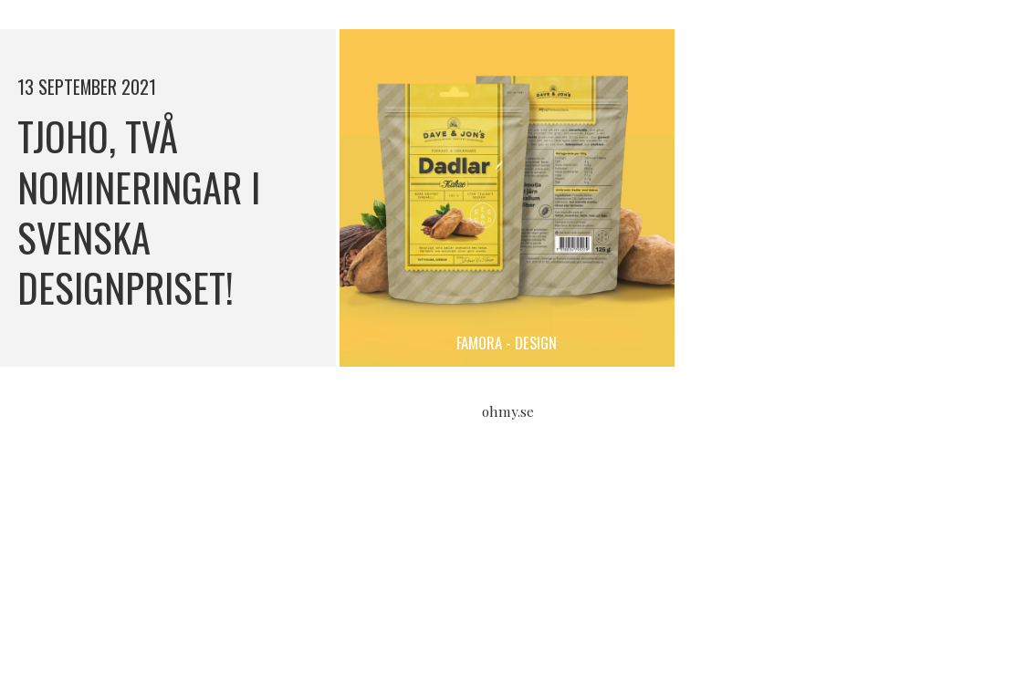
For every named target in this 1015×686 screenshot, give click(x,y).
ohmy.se (508, 411)
